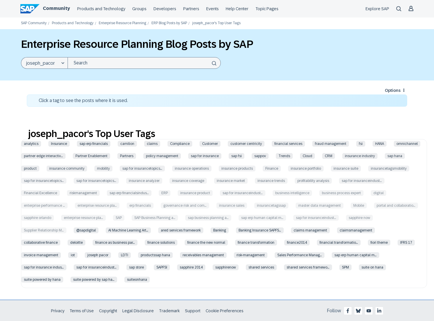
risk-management (251, 255)
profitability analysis (313, 181)
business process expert (341, 193)
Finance (271, 168)
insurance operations (192, 168)
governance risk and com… (185, 206)
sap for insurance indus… (44, 267)
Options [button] (393, 90)
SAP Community (34, 23)
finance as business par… (115, 243)
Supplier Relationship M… (44, 230)
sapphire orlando (37, 218)
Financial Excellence (40, 193)
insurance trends (271, 181)
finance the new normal (206, 243)
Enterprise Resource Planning (122, 23)
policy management (162, 156)
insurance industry (360, 156)
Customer (210, 144)
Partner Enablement (91, 156)
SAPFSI (161, 267)
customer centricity (246, 144)
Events (212, 8)
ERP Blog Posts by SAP (169, 23)
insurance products (237, 168)
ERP (164, 193)
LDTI (124, 255)
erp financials (140, 206)
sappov (260, 156)
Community (56, 8)
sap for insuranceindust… (362, 181)
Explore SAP (377, 8)
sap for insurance (205, 156)
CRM (328, 156)
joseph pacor (97, 255)
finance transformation (256, 243)
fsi (361, 144)
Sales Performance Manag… (299, 255)
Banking (219, 230)
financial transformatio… (339, 243)
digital (378, 193)
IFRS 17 (406, 243)
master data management (319, 206)
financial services (288, 144)
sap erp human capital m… (262, 218)
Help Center (237, 8)
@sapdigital (86, 230)
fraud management (330, 144)
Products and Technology (101, 8)
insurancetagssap (271, 206)
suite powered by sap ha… (93, 280)
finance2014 (297, 243)
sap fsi (236, 156)
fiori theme (379, 243)
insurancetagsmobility (389, 168)
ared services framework (181, 230)
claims (152, 144)
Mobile (358, 206)
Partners (191, 8)
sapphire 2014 (191, 267)
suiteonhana (137, 280)
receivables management (203, 255)
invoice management (41, 255)
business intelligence (292, 193)
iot (73, 255)
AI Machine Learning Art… (128, 230)
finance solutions (161, 243)
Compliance (180, 144)
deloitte (76, 243)
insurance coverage (188, 181)
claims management (310, 230)
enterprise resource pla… (97, 206)
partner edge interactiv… (43, 156)
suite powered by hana (42, 280)
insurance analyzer (144, 181)
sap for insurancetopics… (142, 168)
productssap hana (155, 255)
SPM (345, 267)
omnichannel (407, 144)
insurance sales (231, 206)
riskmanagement (83, 193)
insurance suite (346, 168)
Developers (165, 8)
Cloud (307, 156)
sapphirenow (225, 267)
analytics (31, 144)
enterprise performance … (44, 206)
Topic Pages (266, 8)
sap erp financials (94, 144)
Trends (284, 156)
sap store (136, 267)
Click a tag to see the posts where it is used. (83, 100)
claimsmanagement (356, 230)
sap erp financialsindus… (129, 193)
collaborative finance (41, 243)
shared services (261, 267)
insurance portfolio (306, 168)
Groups (139, 8)
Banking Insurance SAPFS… (260, 230)
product (30, 168)
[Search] (144, 63)
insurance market (231, 181)
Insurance (59, 144)
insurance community (66, 168)
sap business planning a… (208, 218)
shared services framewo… (308, 267)
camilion (127, 144)
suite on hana (372, 267)
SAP (119, 218)
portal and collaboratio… (396, 206)
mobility (103, 168)
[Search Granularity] (44, 63)
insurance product (195, 193)
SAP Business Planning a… (154, 218)
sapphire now (359, 218)
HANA (379, 144)
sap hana (394, 156)
